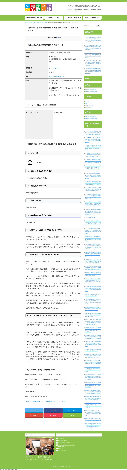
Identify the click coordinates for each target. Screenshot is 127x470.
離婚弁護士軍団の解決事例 (34, 17)
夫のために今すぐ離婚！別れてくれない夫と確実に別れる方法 (93, 295)
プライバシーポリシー (90, 217)
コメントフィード (89, 105)
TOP (30, 22)
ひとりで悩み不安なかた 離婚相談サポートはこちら (45, 401)
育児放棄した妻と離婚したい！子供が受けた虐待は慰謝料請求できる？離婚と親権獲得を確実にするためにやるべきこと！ (93, 377)
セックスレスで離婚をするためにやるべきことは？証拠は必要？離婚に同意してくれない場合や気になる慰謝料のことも (93, 196)
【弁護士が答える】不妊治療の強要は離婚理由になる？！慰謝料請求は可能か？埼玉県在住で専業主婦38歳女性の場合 (93, 47)
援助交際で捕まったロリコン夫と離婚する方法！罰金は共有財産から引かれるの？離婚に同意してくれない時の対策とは (93, 330)
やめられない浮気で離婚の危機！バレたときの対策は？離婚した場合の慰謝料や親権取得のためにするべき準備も (93, 238)
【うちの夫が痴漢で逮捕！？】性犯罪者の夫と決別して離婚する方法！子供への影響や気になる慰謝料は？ (93, 133)
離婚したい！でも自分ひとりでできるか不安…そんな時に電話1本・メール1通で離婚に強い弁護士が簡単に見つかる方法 (93, 405)
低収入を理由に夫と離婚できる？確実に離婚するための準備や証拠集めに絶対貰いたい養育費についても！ (93, 268)
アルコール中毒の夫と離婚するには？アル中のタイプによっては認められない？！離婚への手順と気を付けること (93, 176)
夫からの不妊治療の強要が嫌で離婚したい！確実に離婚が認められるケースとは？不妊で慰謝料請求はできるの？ (93, 289)
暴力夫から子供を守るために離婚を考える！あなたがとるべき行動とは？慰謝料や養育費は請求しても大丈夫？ (93, 344)
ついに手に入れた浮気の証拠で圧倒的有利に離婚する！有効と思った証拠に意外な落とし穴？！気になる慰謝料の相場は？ (93, 212)
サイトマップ (61, 448)
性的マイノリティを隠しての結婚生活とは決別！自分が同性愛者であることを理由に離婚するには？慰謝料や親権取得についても (93, 322)
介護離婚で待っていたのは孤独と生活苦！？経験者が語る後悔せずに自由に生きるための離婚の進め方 (93, 261)
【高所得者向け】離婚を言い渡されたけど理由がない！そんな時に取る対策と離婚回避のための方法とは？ (93, 161)
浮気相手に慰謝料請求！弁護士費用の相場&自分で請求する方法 (93, 350)
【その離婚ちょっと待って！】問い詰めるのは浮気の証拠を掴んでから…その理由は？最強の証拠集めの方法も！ (93, 140)
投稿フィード (88, 103)
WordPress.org (88, 107)
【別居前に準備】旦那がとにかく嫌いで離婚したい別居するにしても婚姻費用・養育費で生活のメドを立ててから (93, 147)
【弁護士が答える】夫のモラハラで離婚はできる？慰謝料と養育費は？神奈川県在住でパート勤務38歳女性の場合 (93, 55)
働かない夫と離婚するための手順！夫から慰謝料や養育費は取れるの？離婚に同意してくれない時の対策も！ (93, 281)
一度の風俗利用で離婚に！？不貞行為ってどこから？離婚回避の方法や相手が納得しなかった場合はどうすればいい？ (93, 246)
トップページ (61, 438)
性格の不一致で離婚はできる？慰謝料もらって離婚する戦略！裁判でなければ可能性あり (93, 315)
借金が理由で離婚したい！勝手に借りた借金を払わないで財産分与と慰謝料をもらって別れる (93, 274)
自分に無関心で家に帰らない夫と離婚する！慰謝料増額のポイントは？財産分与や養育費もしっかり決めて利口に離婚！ (93, 385)
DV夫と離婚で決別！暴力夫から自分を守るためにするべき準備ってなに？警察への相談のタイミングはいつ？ (93, 168)
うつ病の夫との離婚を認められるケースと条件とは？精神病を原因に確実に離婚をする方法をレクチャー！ (93, 183)
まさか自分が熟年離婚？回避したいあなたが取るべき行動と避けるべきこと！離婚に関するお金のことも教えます (93, 223)
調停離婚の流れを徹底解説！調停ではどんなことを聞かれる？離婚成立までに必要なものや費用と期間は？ (93, 392)
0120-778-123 (54, 68)
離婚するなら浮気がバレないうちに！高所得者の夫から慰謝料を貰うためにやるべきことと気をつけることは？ (93, 413)
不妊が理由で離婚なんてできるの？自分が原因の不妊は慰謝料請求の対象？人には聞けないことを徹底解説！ (93, 254)
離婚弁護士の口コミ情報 (90, 89)
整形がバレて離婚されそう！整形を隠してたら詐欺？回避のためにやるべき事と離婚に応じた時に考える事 (93, 337)
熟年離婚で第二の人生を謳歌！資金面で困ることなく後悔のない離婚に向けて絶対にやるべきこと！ (93, 356)
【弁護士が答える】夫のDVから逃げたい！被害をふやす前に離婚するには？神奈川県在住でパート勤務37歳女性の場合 (93, 63)
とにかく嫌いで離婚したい (73, 17)
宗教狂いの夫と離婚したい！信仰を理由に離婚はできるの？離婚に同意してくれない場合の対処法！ (93, 309)
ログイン (87, 101)
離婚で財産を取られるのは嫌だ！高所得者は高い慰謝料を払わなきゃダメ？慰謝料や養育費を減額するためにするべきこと (93, 425)
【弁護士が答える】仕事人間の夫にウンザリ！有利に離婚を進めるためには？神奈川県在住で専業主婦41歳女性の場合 (93, 71)
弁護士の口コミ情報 (53, 17)
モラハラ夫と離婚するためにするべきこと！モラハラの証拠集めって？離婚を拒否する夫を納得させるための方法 (93, 231)
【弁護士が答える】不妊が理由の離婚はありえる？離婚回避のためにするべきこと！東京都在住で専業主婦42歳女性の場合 (93, 39)
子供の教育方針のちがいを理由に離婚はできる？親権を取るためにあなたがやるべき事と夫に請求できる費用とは (93, 301)
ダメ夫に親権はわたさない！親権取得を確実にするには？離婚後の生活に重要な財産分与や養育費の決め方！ (93, 204)
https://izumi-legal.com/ (57, 76)
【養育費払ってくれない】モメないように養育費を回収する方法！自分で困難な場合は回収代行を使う (93, 155)
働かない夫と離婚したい (92, 17)
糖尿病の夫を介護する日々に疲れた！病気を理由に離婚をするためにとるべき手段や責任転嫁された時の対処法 (93, 369)
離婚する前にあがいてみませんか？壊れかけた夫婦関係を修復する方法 (93, 419)
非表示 (58, 37)
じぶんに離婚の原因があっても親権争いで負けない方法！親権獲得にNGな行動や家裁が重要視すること (93, 189)
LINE (72, 415)
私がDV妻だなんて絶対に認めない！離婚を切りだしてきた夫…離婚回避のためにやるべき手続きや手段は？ (93, 362)
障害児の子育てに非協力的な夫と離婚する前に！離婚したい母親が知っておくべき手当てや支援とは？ (93, 398)
